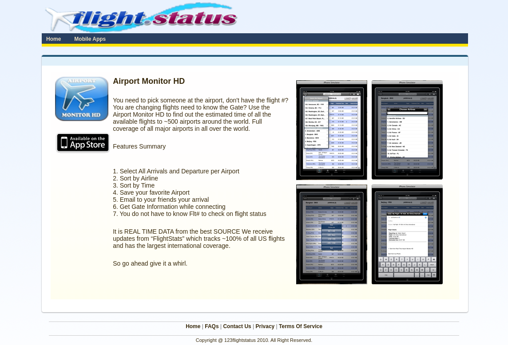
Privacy (265, 326)
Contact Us (237, 326)
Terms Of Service (300, 326)
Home (193, 326)
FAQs (211, 326)
